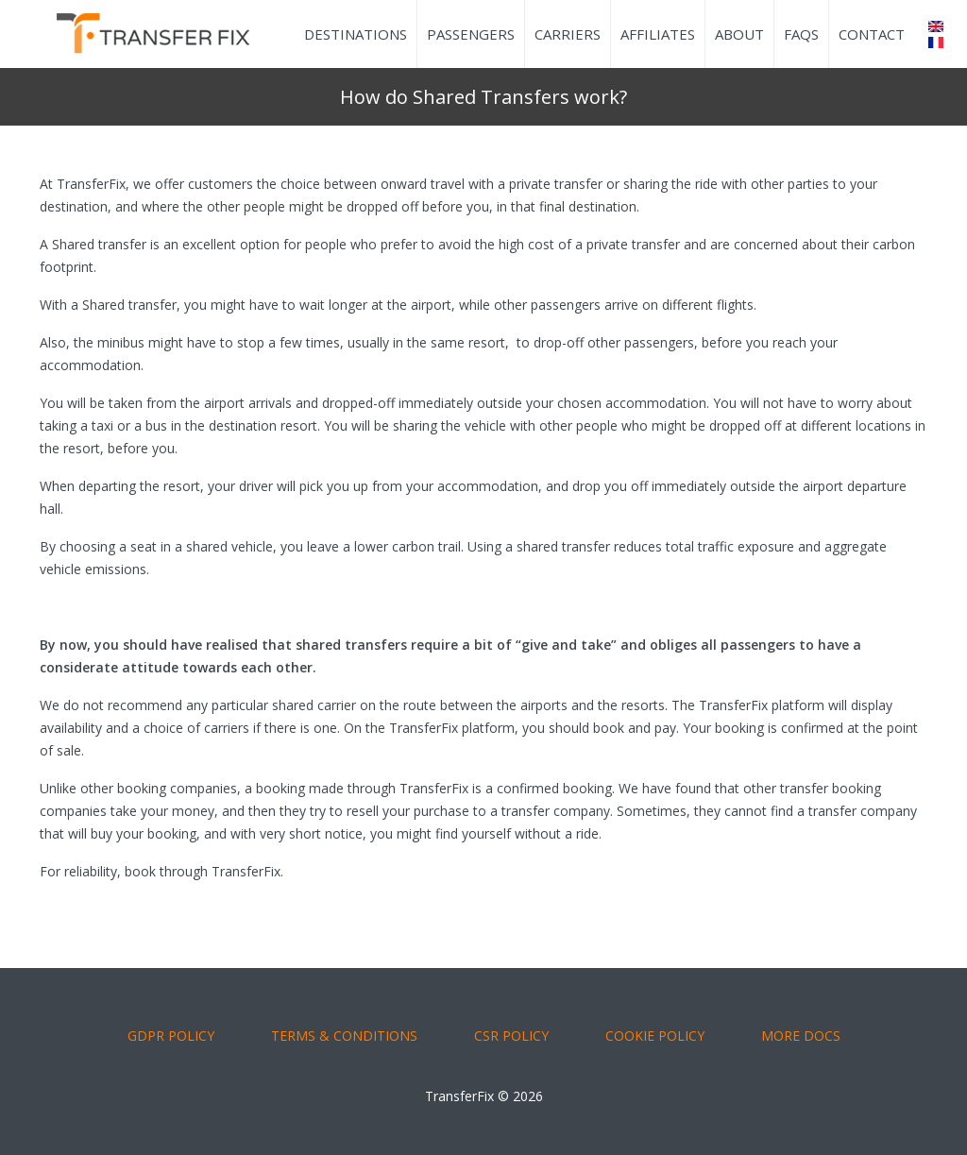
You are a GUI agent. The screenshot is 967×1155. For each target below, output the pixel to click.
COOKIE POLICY (654, 1036)
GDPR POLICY (170, 1036)
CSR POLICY (511, 1036)
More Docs (800, 1036)
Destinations (355, 34)
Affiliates (657, 34)
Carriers (567, 34)
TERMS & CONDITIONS (344, 1036)
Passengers (471, 34)
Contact (872, 34)
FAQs (801, 34)
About (739, 34)
